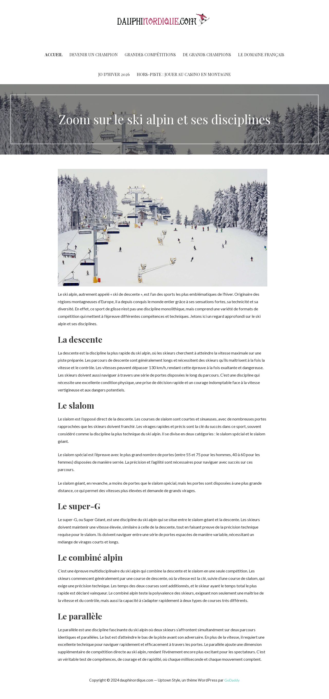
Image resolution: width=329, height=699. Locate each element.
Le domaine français (261, 54)
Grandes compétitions (150, 54)
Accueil (53, 54)
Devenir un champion (93, 54)
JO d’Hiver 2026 (114, 74)
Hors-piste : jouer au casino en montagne (184, 74)
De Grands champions (207, 54)
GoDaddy (232, 680)
